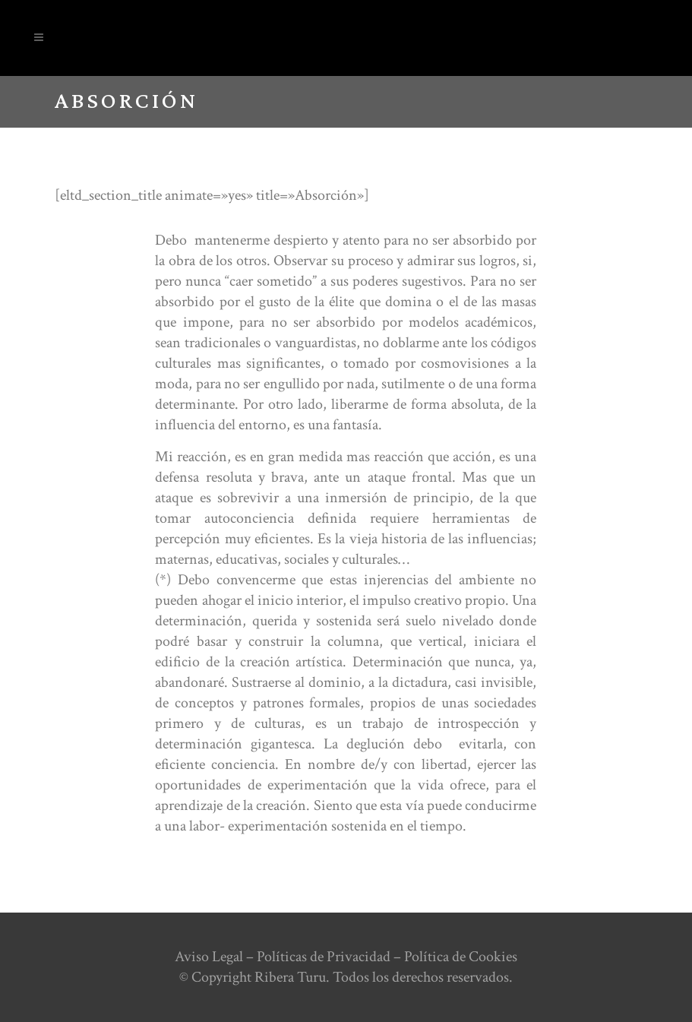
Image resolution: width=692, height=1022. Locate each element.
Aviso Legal (209, 957)
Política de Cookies (460, 957)
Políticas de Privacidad (323, 957)
